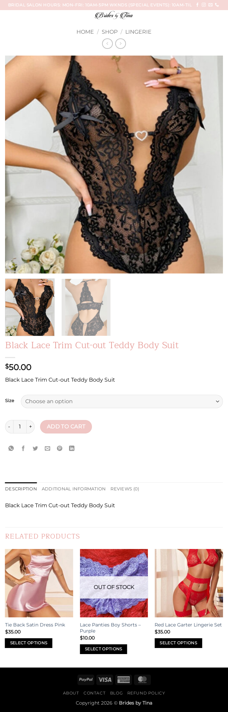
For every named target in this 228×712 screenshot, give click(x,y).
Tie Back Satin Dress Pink (35, 625)
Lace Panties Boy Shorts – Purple (110, 628)
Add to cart (66, 426)
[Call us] (217, 5)
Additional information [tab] (74, 488)
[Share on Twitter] (35, 448)
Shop (110, 32)
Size (9, 400)
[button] (17, 18)
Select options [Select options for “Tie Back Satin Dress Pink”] (28, 643)
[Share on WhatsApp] (11, 448)
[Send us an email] (210, 5)
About (71, 692)
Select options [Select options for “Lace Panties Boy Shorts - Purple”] (103, 649)
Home (85, 32)
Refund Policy (146, 692)
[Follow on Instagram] (204, 5)
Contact (94, 692)
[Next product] (107, 43)
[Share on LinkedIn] (71, 448)
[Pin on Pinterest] (59, 448)
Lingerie (138, 32)
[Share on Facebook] (23, 448)
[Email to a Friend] (47, 448)
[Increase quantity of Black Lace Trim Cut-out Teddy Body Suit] (31, 426)
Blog (116, 692)
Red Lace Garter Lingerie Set (188, 625)
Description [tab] (21, 488)
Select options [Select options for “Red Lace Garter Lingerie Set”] (178, 643)
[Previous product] (120, 43)
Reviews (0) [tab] (124, 488)
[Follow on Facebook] (197, 5)
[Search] (220, 16)
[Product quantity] (20, 426)
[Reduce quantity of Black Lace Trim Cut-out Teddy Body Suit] (9, 426)
